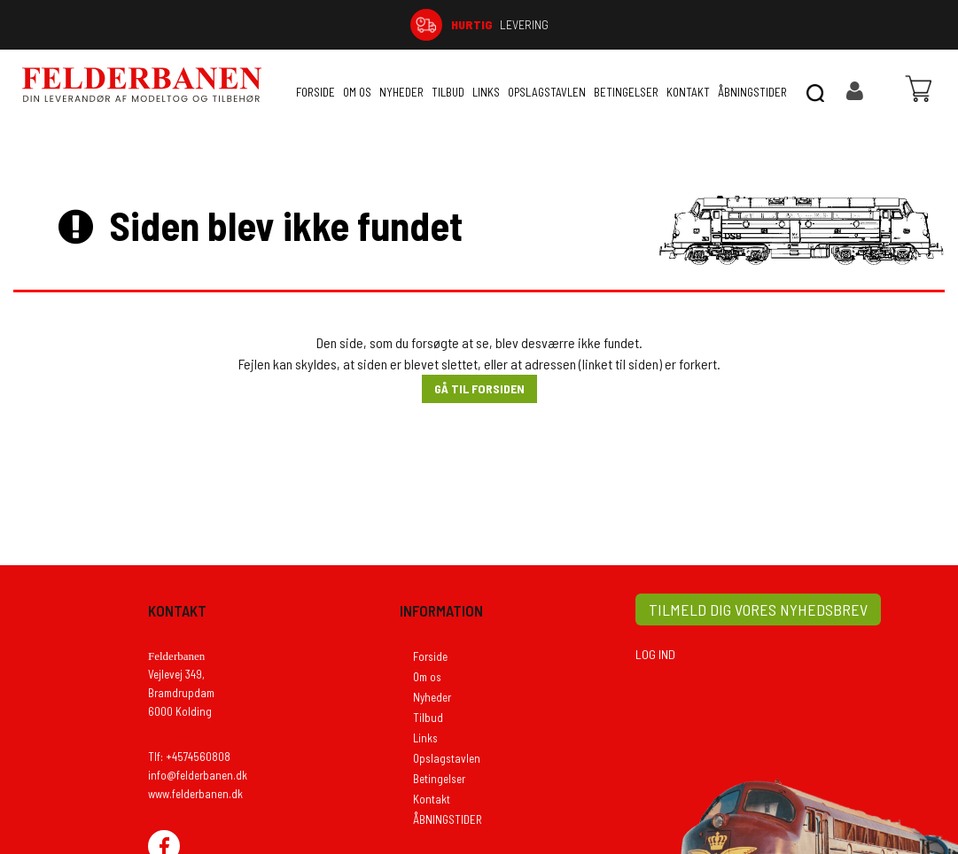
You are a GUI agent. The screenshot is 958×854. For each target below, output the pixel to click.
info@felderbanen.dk (197, 775)
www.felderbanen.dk (195, 794)
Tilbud (448, 92)
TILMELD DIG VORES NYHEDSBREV (758, 609)
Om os (357, 92)
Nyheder (401, 92)
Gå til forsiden (479, 388)
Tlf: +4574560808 (189, 756)
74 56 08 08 (812, 24)
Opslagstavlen (547, 92)
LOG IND (655, 654)
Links (486, 92)
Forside (315, 92)
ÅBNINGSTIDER (752, 92)
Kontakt (688, 92)
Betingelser (626, 92)
